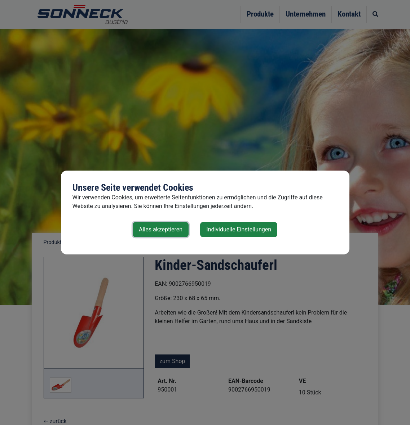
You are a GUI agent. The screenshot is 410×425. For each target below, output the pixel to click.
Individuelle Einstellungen (238, 229)
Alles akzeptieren (160, 229)
